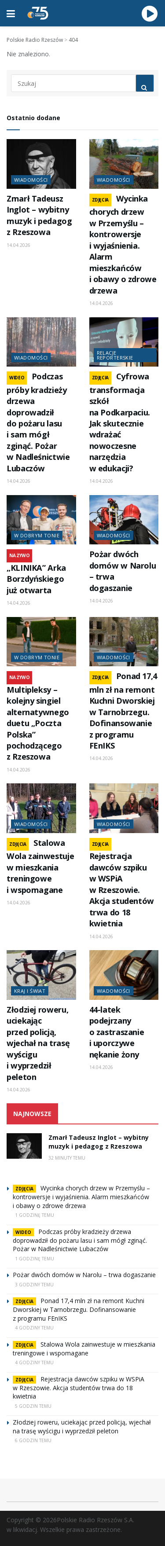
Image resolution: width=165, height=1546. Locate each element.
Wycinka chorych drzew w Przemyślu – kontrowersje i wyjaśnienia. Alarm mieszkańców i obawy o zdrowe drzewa (123, 244)
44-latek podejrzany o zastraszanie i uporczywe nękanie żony (116, 1032)
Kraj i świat (29, 991)
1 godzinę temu (34, 1215)
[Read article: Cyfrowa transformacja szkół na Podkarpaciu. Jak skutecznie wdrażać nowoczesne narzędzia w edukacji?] (124, 342)
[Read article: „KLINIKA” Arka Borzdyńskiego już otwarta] (41, 520)
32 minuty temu (66, 1158)
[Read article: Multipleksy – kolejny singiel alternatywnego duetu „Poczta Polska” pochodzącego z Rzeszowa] (41, 642)
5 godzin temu (33, 1406)
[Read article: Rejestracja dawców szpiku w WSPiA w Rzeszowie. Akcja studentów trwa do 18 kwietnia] (124, 808)
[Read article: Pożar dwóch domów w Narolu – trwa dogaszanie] (124, 520)
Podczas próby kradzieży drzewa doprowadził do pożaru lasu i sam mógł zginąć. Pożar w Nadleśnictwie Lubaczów (38, 422)
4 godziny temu (34, 1328)
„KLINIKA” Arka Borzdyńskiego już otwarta (36, 578)
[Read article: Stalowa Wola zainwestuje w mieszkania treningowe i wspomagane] (41, 808)
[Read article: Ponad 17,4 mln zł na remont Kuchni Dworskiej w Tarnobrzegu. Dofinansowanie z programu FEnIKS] (124, 642)
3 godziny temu (34, 1285)
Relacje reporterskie (115, 355)
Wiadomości (31, 179)
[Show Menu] (11, 13)
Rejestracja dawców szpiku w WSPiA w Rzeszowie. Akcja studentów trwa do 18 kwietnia (121, 890)
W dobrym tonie (36, 535)
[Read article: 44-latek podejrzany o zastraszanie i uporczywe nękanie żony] (124, 975)
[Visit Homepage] (38, 13)
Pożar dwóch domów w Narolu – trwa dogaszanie (84, 1275)
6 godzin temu (33, 1440)
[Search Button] (145, 83)
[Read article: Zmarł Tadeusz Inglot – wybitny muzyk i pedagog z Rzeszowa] (41, 164)
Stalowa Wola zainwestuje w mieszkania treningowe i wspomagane (40, 866)
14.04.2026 (18, 245)
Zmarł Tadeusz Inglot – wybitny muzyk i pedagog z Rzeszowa (39, 215)
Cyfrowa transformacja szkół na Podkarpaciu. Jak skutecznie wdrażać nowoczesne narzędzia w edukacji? (119, 422)
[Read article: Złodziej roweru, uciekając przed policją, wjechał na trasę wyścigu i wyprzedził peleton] (41, 975)
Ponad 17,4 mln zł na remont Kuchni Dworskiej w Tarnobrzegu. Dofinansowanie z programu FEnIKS (123, 711)
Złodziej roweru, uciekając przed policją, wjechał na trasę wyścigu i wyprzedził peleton (38, 1043)
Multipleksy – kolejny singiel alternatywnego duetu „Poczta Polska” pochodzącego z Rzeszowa (38, 723)
